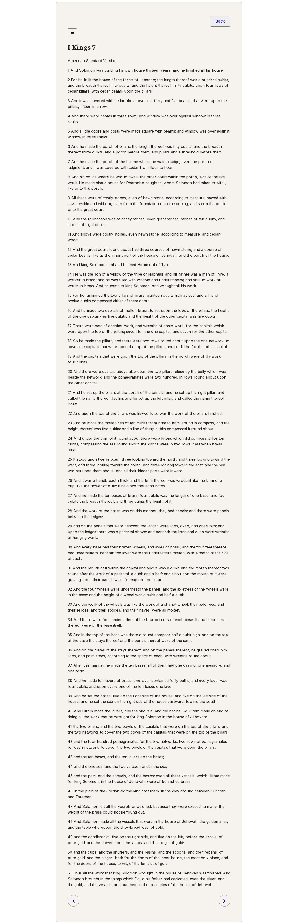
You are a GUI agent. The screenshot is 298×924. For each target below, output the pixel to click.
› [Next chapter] (224, 900)
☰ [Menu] (72, 32)
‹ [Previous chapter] (73, 900)
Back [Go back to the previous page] (220, 21)
